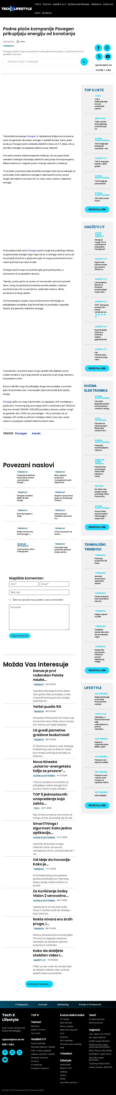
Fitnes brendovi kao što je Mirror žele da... (102, 598)
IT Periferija (36, 1064)
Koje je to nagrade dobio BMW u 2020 (101, 744)
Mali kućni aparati (68, 1030)
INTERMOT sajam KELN (100, 1054)
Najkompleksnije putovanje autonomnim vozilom (102, 700)
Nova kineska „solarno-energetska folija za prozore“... (52, 766)
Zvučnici (64, 1037)
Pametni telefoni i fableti (43, 1046)
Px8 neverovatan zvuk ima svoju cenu (101, 356)
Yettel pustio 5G (47, 706)
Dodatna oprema (40, 1068)
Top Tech (35, 1033)
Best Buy (35, 1026)
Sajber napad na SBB (101, 615)
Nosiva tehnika (38, 1043)
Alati (62, 1047)
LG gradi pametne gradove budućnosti (51, 732)
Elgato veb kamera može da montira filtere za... (101, 266)
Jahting (63, 1071)
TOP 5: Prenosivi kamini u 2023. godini (101, 163)
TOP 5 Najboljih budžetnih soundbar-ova (101, 146)
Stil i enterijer (100, 419)
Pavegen (31, 136)
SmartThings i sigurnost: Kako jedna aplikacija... (52, 828)
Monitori (100, 118)
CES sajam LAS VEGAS (100, 1034)
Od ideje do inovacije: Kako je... (52, 862)
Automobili (101, 694)
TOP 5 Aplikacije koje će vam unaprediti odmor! (101, 104)
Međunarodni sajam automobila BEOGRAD (99, 1045)
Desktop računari (39, 1057)
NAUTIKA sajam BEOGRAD (96, 1058)
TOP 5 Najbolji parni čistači (101, 182)
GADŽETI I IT (94, 227)
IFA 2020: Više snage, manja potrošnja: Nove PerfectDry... (102, 493)
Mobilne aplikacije (23, 545)
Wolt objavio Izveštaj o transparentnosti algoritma (62, 479)
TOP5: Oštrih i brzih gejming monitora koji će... (101, 125)
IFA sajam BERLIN (97, 1037)
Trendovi (8, 45)
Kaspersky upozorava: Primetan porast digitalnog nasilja (100, 656)
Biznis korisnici (96, 1022)
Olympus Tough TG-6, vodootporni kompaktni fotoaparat (100, 244)
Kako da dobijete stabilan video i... (48, 953)
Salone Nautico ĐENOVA (100, 1067)
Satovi (63, 1075)
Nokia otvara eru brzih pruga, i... (25, 532)
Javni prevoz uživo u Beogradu (25, 550)
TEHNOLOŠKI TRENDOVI (95, 547)
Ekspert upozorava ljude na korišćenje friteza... (63, 498)
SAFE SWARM (100, 795)
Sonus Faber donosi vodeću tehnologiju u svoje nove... (101, 515)
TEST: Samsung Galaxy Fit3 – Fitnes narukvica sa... (101, 308)
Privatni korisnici (97, 1019)
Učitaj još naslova (39, 984)
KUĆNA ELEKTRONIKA (96, 388)
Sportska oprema (68, 1082)
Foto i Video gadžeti (99, 235)
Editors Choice (38, 1029)
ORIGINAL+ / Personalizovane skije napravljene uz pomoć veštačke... (102, 723)
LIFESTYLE (93, 688)
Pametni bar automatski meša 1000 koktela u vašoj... (100, 471)
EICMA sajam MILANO (99, 1041)
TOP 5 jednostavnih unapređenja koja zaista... (50, 799)
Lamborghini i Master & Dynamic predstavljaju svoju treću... (101, 287)
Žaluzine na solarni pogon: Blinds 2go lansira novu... (101, 427)
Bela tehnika (66, 1022)
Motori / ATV (66, 1068)
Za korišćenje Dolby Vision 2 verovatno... (51, 893)
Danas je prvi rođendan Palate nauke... (48, 675)
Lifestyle (100, 714)
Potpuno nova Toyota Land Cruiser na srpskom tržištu (101, 779)
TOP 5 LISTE (94, 90)
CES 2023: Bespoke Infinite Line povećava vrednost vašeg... (102, 405)
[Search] (84, 62)
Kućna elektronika (44, 776)
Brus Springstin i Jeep (24, 514)
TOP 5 (36, 808)
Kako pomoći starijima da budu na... (63, 516)
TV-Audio (64, 1019)
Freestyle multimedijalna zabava (101, 447)
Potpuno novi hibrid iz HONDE (101, 761)
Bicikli (62, 1079)
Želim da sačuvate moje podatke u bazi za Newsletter (38, 600)
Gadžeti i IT (39, 960)
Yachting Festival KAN (99, 1063)
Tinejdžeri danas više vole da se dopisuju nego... (102, 633)
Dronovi (35, 1061)
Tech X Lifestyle (10, 1017)
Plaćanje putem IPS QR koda (101, 560)
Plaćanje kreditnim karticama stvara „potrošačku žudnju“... (26, 479)
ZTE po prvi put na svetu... (63, 532)
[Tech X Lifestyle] (17, 8)
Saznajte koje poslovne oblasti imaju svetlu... (62, 549)
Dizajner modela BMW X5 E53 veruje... (25, 498)
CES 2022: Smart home (102, 199)
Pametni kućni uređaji (99, 462)
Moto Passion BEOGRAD (100, 1050)
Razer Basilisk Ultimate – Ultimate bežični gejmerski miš (101, 335)
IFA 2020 (99, 486)
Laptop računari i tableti (43, 1054)
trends (36, 433)
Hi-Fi (62, 1033)
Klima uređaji (66, 1026)
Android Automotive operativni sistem (100, 580)
